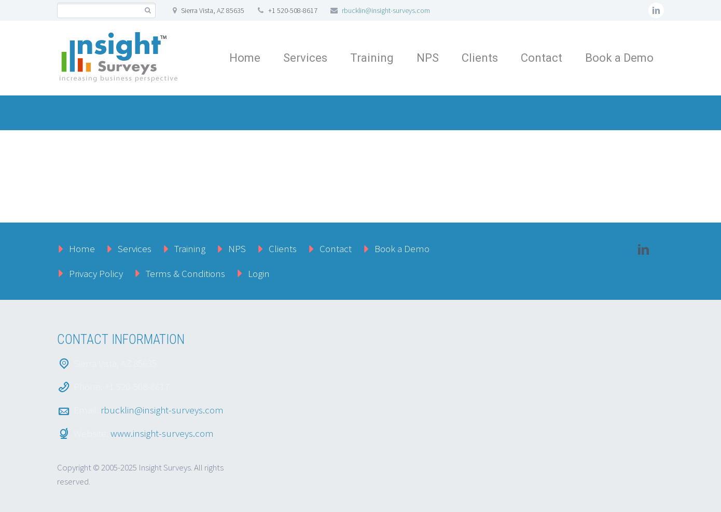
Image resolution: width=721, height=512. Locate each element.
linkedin (656, 10)
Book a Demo (619, 57)
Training (372, 57)
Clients (480, 57)
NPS (428, 57)
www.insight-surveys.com (162, 433)
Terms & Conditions (185, 273)
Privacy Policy (96, 273)
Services (305, 57)
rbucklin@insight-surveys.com (386, 10)
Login (259, 273)
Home (244, 57)
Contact (541, 57)
